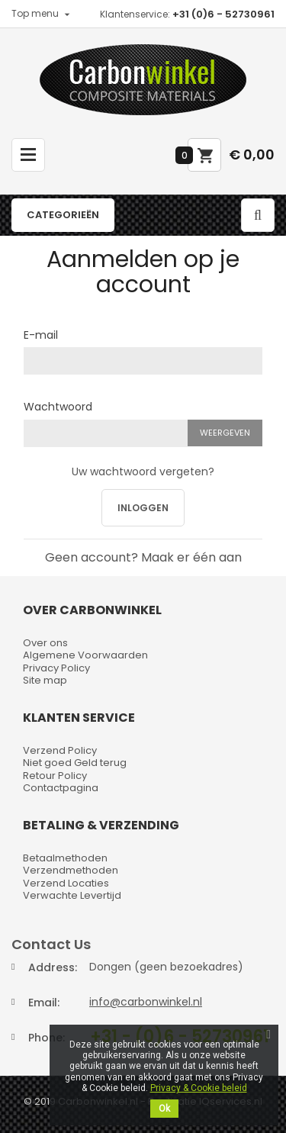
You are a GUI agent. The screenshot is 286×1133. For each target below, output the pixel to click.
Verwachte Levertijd (72, 895)
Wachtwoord (58, 406)
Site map (45, 680)
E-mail (41, 334)
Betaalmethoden (65, 858)
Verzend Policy (60, 750)
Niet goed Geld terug (75, 762)
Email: (43, 1002)
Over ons (45, 643)
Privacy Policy (56, 668)
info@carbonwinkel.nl (145, 1001)
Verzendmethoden (70, 870)
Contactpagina (60, 788)
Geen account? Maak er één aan (143, 557)
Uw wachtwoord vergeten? (143, 471)
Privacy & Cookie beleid (198, 1088)
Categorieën (63, 215)
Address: (52, 967)
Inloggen (143, 507)
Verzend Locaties (66, 883)
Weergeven (225, 432)
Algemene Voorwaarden (85, 655)
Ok (164, 1108)
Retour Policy (55, 775)
